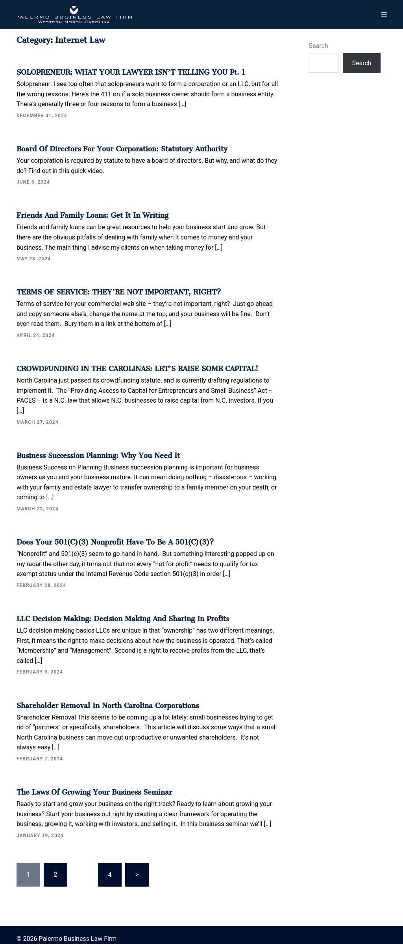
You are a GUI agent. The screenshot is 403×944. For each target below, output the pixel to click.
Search (318, 46)
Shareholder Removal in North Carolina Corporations (99, 697)
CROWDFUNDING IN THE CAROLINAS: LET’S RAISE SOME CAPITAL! (126, 364)
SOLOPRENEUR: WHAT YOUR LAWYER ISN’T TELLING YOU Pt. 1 (119, 70)
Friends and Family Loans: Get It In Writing (84, 212)
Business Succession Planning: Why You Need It (90, 450)
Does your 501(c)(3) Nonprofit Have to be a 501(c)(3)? (107, 536)
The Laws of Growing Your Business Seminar (87, 783)
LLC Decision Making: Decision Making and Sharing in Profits (112, 612)
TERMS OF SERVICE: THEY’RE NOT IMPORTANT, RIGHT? (109, 288)
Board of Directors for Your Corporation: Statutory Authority (112, 146)
